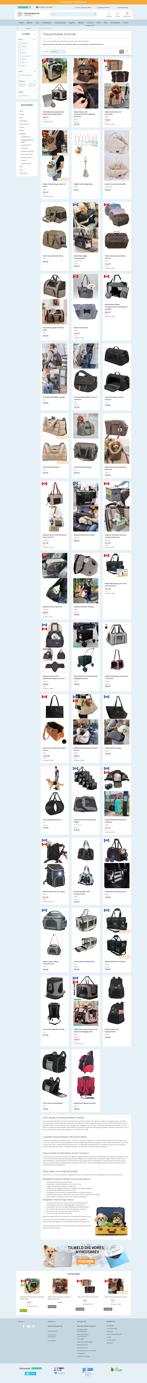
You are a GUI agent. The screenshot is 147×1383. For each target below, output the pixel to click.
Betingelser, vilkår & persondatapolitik (82, 1330)
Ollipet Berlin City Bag (113, 748)
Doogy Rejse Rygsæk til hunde (85, 1103)
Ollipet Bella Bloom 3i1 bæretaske (113, 113)
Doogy (76, 1106)
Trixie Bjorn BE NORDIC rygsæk (54, 397)
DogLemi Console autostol (52, 607)
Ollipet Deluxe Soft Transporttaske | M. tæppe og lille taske (84, 114)
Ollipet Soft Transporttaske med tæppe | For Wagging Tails (85, 1030)
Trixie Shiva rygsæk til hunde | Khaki (53, 329)
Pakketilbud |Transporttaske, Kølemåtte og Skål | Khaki (53, 113)
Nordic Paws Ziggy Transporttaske (80, 257)
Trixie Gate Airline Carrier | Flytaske (114, 398)
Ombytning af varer (82, 1348)
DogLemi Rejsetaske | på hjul (84, 535)
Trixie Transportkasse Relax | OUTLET (115, 257)
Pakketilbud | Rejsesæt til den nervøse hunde (115, 584)
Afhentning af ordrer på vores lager (86, 1350)
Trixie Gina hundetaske (51, 467)
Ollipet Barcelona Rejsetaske (115, 891)
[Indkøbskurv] (126, 14)
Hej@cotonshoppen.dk (55, 1326)
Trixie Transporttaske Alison (53, 256)
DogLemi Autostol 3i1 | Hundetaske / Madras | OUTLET (54, 677)
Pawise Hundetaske (81, 328)
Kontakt (109, 1337)
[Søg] (95, 14)
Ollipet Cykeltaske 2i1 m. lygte (54, 891)
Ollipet (76, 119)
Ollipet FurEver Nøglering (83, 184)
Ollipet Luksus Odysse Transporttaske (51, 962)
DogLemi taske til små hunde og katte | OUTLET (54, 536)
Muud (44, 753)
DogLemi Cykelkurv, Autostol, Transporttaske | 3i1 (115, 536)
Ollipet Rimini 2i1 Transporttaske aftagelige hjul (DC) (86, 677)
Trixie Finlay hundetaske (82, 467)
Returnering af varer (82, 1345)
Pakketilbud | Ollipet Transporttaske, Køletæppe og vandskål (116, 306)
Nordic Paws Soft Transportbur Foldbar (85, 821)
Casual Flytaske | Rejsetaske (84, 961)
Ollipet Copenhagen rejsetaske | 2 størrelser (116, 677)
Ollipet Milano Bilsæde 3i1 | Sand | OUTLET (86, 749)
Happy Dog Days (111, 1340)
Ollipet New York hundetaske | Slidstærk (116, 468)
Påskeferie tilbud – (73, 2)
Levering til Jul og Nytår (83, 1356)
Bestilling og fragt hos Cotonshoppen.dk (83, 1335)
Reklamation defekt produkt (84, 1342)
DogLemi (45, 540)
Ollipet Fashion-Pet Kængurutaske (112, 1030)
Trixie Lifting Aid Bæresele (52, 820)
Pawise (76, 330)
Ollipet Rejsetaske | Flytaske (115, 961)
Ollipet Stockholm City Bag (83, 607)
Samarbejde (110, 1331)
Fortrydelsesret (81, 1353)
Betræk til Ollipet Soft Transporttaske (82, 892)
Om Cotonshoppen (112, 1328)
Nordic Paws (108, 187)
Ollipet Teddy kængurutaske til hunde (54, 185)
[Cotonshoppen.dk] (28, 14)
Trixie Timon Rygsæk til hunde (54, 1029)
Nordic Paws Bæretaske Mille (115, 184)
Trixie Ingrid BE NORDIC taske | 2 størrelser (85, 398)
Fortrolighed (80, 1339)
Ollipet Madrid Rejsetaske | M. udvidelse (115, 821)
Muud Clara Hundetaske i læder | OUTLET (54, 749)
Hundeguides (110, 1325)
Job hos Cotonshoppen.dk (114, 1334)
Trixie (44, 259)
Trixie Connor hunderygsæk (53, 1103)
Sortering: (46, 51)
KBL (75, 964)
